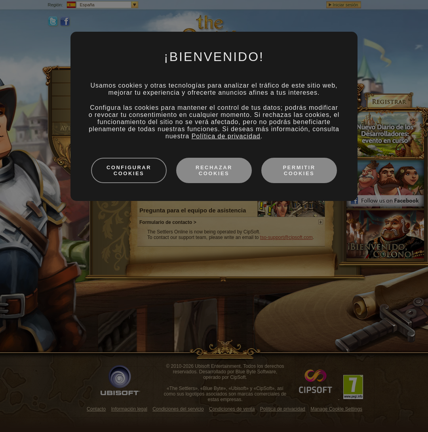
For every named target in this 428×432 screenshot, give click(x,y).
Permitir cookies (299, 170)
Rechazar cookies (214, 170)
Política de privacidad (226, 136)
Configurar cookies (129, 170)
